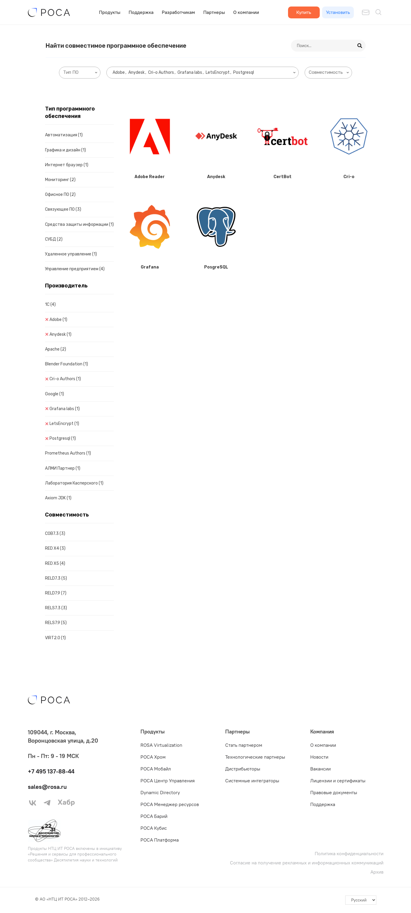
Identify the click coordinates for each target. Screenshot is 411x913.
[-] (360, 900)
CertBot (283, 176)
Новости (319, 757)
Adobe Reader (150, 176)
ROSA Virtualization (161, 745)
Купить (303, 12)
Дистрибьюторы (242, 769)
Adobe (58, 319)
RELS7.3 (56, 607)
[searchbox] (81, 72)
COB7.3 (55, 533)
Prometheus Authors (68, 453)
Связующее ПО (63, 209)
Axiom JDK (58, 498)
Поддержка (141, 12)
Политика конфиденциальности (349, 853)
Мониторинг (60, 179)
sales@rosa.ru (47, 786)
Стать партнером (243, 745)
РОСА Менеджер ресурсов (169, 804)
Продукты (109, 12)
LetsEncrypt (64, 423)
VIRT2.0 (55, 637)
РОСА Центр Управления (167, 781)
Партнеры (214, 12)
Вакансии (320, 769)
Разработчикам (178, 12)
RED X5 (55, 563)
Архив (376, 872)
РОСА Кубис (153, 828)
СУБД (54, 239)
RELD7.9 (55, 593)
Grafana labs (64, 408)
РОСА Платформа (159, 840)
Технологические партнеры (255, 757)
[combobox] (79, 73)
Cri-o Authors (65, 378)
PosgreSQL (216, 267)
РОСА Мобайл (155, 769)
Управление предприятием (75, 268)
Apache (55, 349)
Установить (338, 12)
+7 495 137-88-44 (51, 771)
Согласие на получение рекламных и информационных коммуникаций (306, 863)
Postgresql (62, 438)
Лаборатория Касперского (74, 483)
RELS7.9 (56, 622)
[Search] (360, 46)
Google (54, 393)
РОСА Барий (153, 816)
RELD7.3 (56, 578)
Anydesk (60, 334)
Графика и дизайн (65, 150)
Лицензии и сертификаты (337, 781)
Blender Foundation (66, 364)
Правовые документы (333, 792)
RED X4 (55, 548)
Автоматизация (64, 134)
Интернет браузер (66, 164)
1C (50, 304)
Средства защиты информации (79, 224)
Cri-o (348, 176)
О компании (246, 12)
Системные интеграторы (252, 781)
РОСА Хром (153, 757)
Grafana (150, 267)
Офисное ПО (60, 194)
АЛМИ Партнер (62, 468)
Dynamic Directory (160, 792)
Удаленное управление (71, 254)
